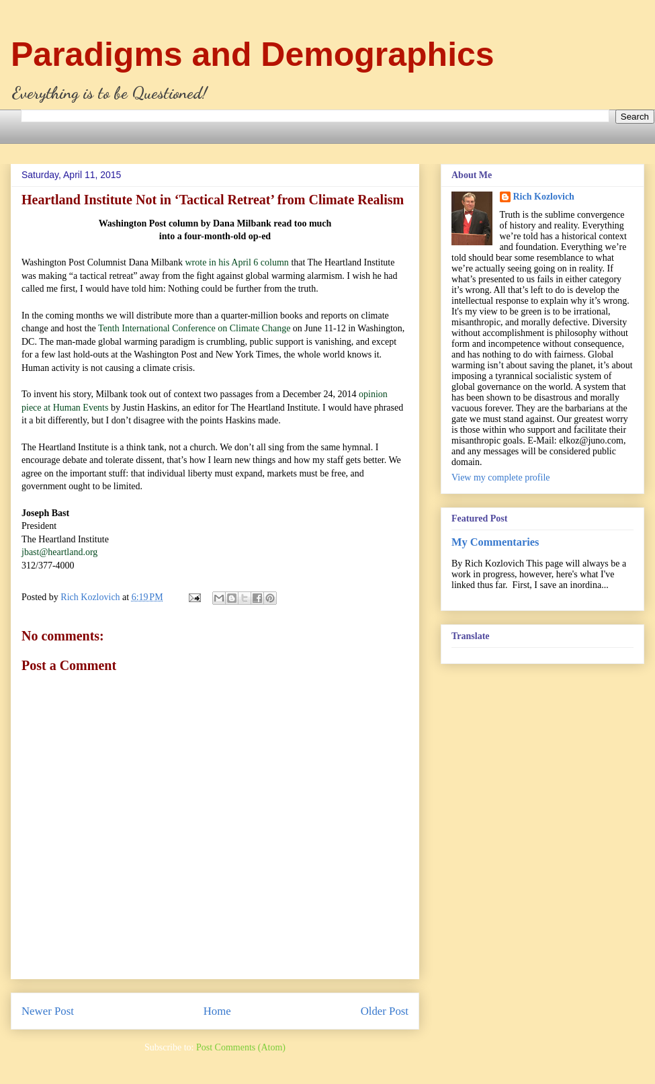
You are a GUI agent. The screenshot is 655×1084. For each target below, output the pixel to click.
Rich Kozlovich (543, 197)
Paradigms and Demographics (252, 54)
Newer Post (47, 1011)
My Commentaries (495, 542)
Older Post (384, 1011)
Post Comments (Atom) (241, 1047)
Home (217, 1011)
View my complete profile (500, 477)
